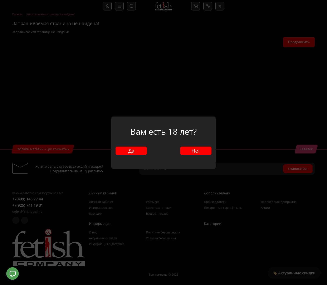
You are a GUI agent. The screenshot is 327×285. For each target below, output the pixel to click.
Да (131, 150)
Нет (195, 150)
